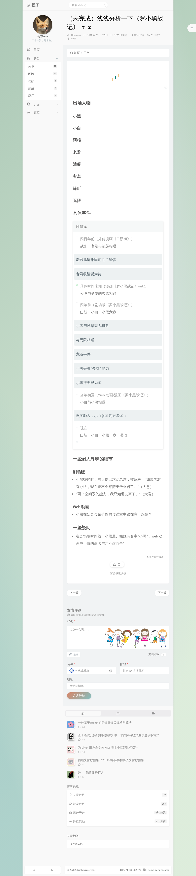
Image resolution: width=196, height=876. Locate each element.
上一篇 (74, 593)
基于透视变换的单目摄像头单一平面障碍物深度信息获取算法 (118, 735)
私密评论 (154, 655)
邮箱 (124, 664)
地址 (70, 679)
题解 (42, 88)
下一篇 (162, 593)
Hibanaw (76, 35)
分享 (42, 66)
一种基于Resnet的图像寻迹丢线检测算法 (105, 723)
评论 (71, 621)
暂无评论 (139, 35)
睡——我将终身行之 (91, 772)
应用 (42, 96)
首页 (75, 53)
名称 (71, 664)
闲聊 (42, 74)
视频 (42, 81)
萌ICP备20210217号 (130, 870)
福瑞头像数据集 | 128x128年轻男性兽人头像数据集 (111, 760)
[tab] (83, 713)
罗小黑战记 (76, 843)
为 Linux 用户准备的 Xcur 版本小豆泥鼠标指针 (108, 747)
